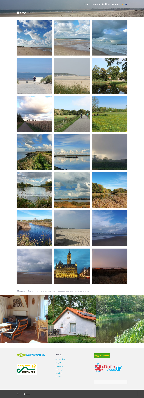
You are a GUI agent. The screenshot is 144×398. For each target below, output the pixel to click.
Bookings (59, 369)
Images (58, 362)
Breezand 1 (59, 366)
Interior (58, 376)
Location (58, 373)
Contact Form (61, 359)
